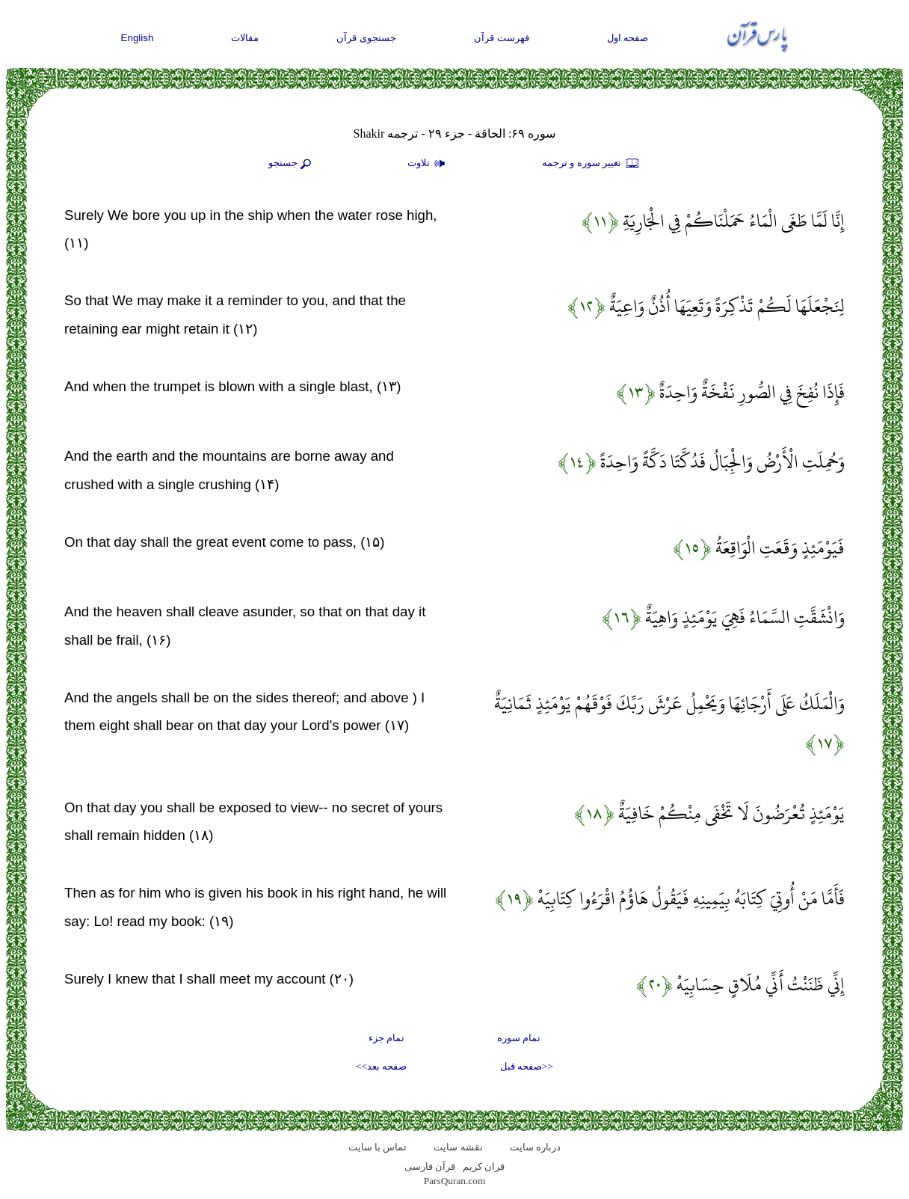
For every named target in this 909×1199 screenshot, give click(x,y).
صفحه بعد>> (381, 1066)
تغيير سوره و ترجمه (591, 163)
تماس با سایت (377, 1147)
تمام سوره (518, 1037)
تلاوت (428, 163)
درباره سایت (535, 1147)
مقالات (245, 37)
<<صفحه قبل (526, 1066)
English (137, 37)
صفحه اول (628, 37)
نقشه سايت (458, 1147)
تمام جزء (386, 1037)
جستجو (291, 163)
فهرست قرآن (501, 37)
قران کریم (484, 1166)
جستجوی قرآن (366, 37)
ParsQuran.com (455, 1180)
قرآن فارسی (429, 1166)
